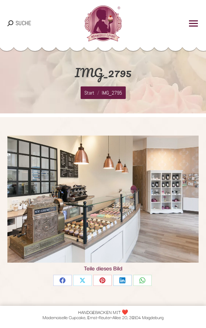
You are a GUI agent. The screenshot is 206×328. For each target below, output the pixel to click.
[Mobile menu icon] (193, 23)
